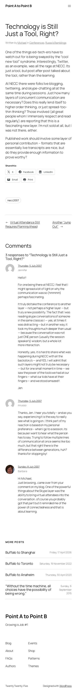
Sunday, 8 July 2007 (29, 466)
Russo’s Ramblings (55, 42)
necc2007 (13, 200)
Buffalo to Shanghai (20, 552)
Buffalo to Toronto (19, 563)
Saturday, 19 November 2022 (56, 563)
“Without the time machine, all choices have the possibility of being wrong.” (28, 589)
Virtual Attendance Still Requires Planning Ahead (22, 224)
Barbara (22, 471)
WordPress (65, 686)
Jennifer (22, 270)
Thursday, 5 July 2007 (30, 265)
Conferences (36, 42)
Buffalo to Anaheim (19, 575)
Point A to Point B (18, 5)
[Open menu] (69, 6)
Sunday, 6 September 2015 (65, 589)
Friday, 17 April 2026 (61, 552)
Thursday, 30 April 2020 (58, 575)
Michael (22, 42)
